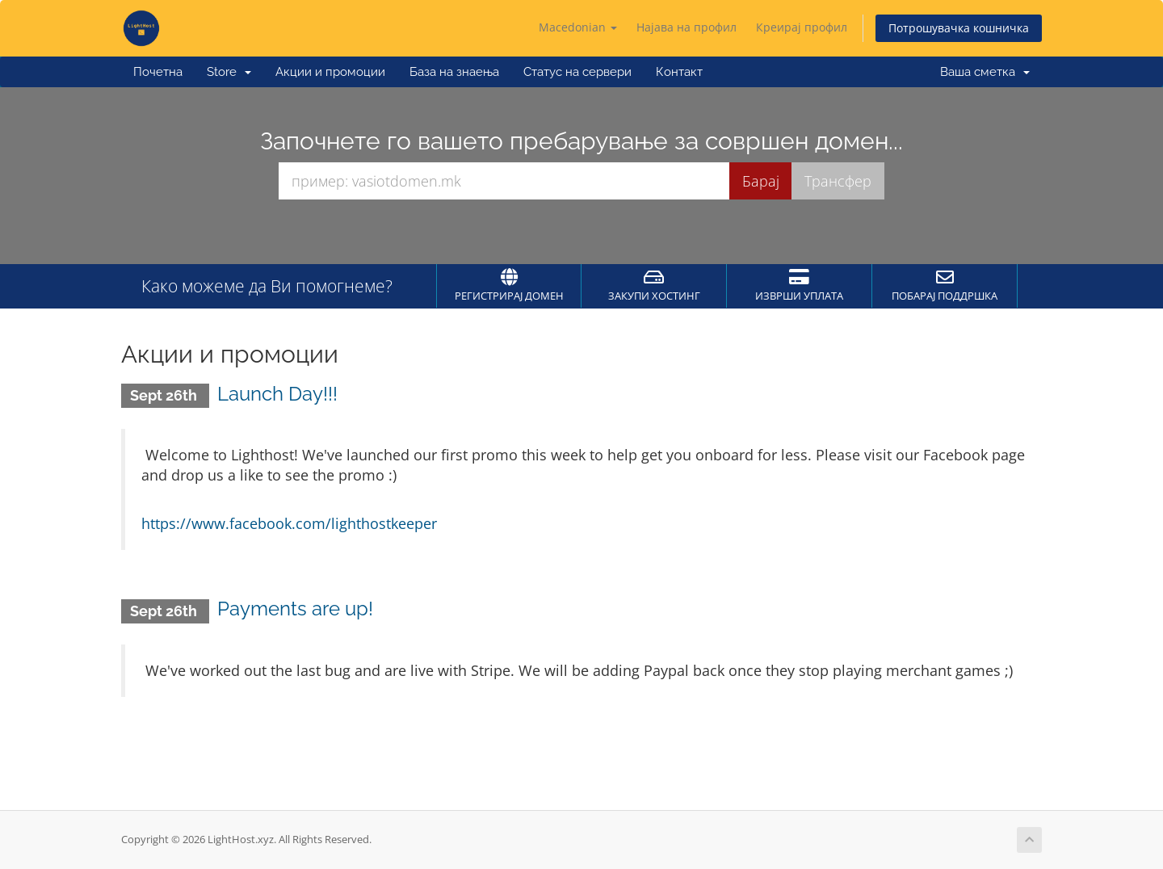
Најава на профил (686, 27)
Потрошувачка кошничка (958, 28)
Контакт (679, 72)
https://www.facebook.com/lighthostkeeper (289, 523)
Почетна (158, 72)
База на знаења (454, 72)
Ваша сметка (985, 72)
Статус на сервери (577, 72)
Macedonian (578, 27)
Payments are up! (295, 608)
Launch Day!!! (277, 393)
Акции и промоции (330, 72)
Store (229, 72)
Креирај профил (801, 27)
